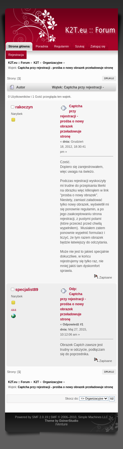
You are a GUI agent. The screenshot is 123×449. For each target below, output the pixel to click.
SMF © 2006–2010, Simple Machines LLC (79, 417)
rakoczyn (24, 107)
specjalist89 (26, 289)
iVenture (61, 424)
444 (13, 310)
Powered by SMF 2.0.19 (31, 417)
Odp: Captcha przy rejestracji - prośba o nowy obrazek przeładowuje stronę (73, 304)
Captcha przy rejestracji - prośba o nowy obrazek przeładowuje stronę (72, 121)
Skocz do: (72, 398)
